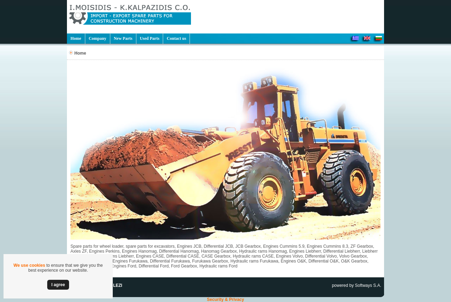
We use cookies (29, 265)
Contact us (176, 38)
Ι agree (58, 284)
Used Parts (150, 38)
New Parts (123, 38)
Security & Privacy (225, 299)
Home (75, 38)
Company (97, 38)
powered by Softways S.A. (356, 285)
